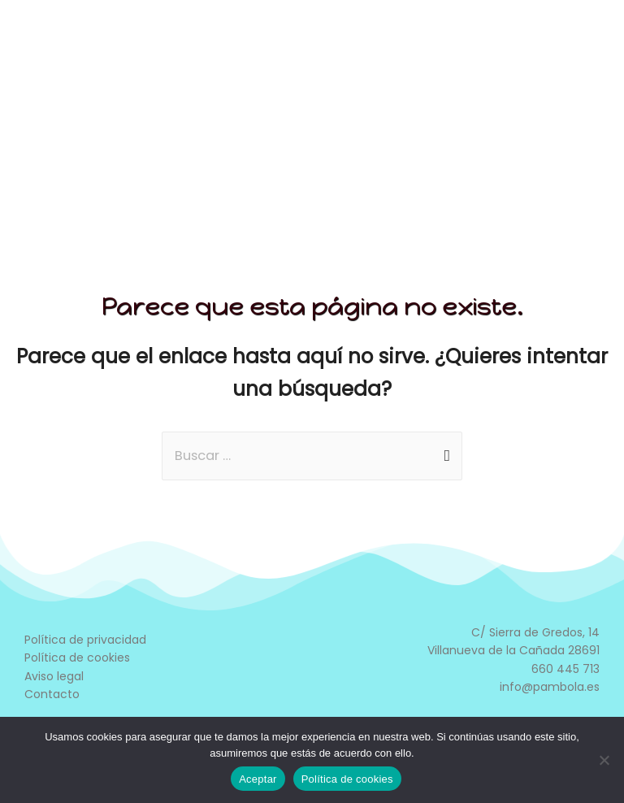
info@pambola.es (550, 687)
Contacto (52, 694)
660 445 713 (565, 669)
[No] (604, 760)
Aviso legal (54, 676)
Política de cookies (77, 657)
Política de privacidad (85, 640)
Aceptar (258, 779)
